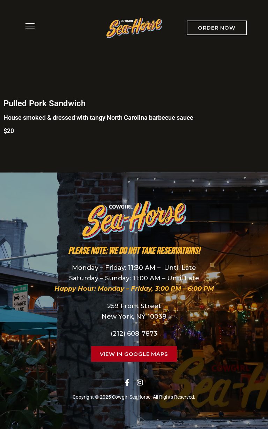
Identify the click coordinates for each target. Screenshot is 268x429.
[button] (217, 28)
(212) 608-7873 (134, 333)
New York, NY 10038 (134, 316)
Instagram (140, 382)
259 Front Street (134, 306)
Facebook (127, 382)
